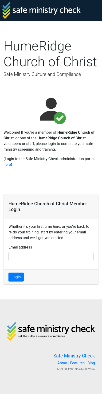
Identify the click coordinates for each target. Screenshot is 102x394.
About (62, 363)
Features (77, 363)
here (7, 164)
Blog (91, 363)
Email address (20, 247)
